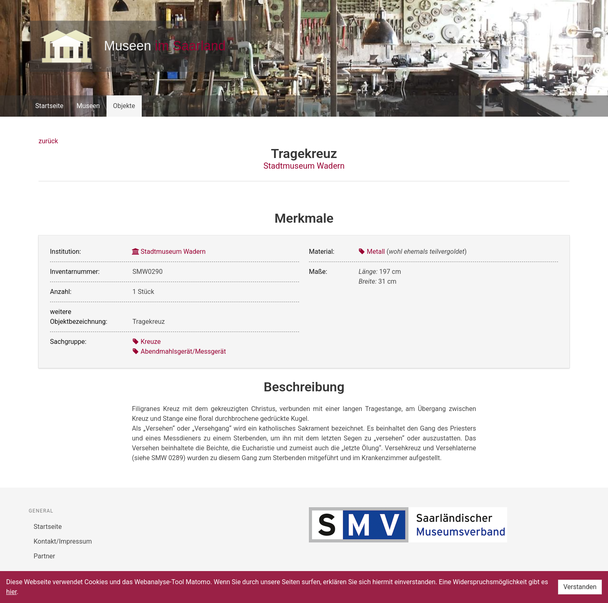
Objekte (124, 106)
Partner (44, 556)
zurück (48, 141)
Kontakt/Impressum (63, 541)
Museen (88, 106)
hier (11, 592)
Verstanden (580, 587)
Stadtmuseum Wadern (304, 166)
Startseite (49, 106)
